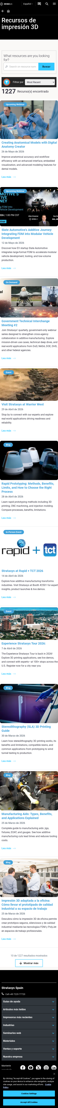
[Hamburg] (54, 4)
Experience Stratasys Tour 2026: (24, 643)
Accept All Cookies (29, 1102)
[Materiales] (29, 1041)
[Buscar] (46, 66)
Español (28, 4)
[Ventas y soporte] (29, 1049)
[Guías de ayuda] (29, 1001)
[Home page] (7, 11)
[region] (29, 1089)
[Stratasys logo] (6, 4)
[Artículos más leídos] (29, 1009)
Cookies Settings (29, 1093)
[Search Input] (21, 66)
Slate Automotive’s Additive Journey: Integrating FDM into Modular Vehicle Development (27, 234)
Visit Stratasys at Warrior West (23, 404)
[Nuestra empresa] (29, 1057)
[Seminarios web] (29, 1033)
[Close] (54, 1073)
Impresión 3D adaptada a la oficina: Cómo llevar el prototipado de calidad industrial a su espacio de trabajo (27, 904)
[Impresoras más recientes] (29, 1017)
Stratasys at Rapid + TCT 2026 (22, 571)
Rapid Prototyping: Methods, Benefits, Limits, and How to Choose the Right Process (28, 487)
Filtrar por (18, 82)
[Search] (47, 4)
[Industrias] (29, 1025)
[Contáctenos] (39, 4)
